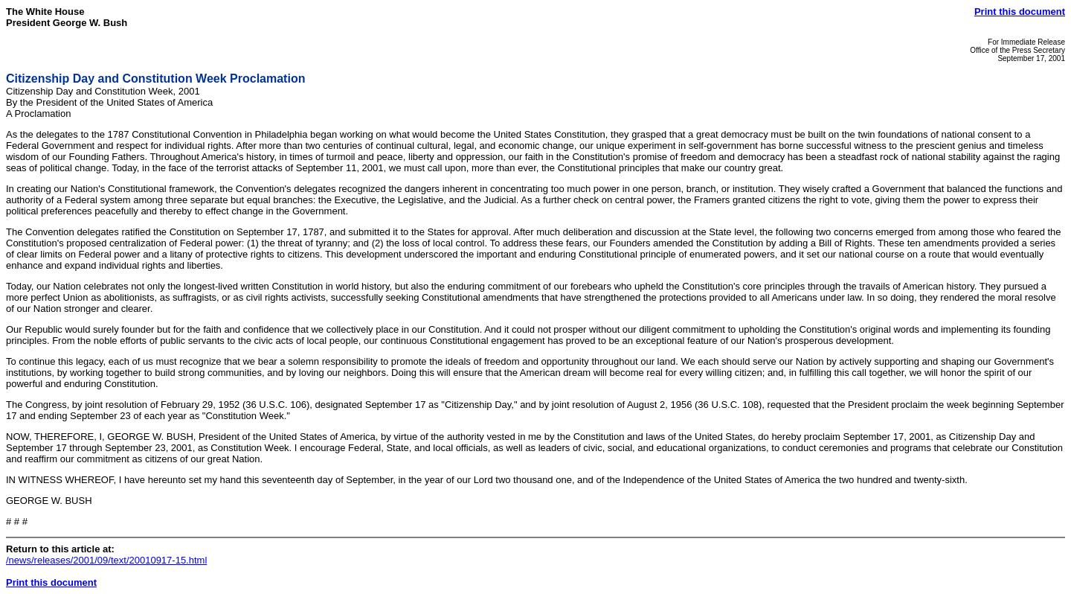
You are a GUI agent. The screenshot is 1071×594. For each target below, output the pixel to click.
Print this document (1019, 11)
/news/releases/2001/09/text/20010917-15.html (106, 560)
